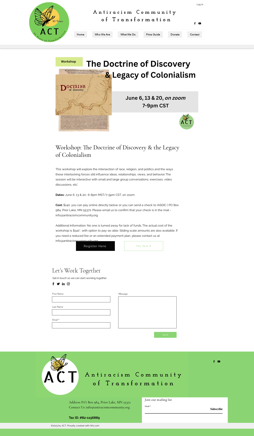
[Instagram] (68, 284)
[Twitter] (58, 284)
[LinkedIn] (63, 284)
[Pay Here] (143, 246)
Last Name (57, 307)
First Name (58, 294)
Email (55, 320)
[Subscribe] (214, 409)
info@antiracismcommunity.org (77, 215)
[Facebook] (194, 23)
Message (123, 294)
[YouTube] (199, 23)
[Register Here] (95, 246)
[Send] (165, 335)
